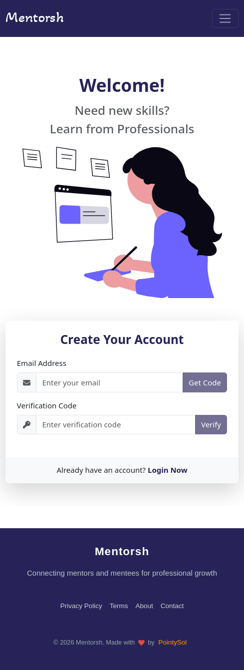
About (144, 606)
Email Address (41, 363)
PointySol (172, 642)
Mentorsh (34, 17)
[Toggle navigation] (225, 18)
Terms (119, 606)
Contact (172, 606)
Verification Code (47, 405)
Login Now (168, 470)
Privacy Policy (81, 606)
